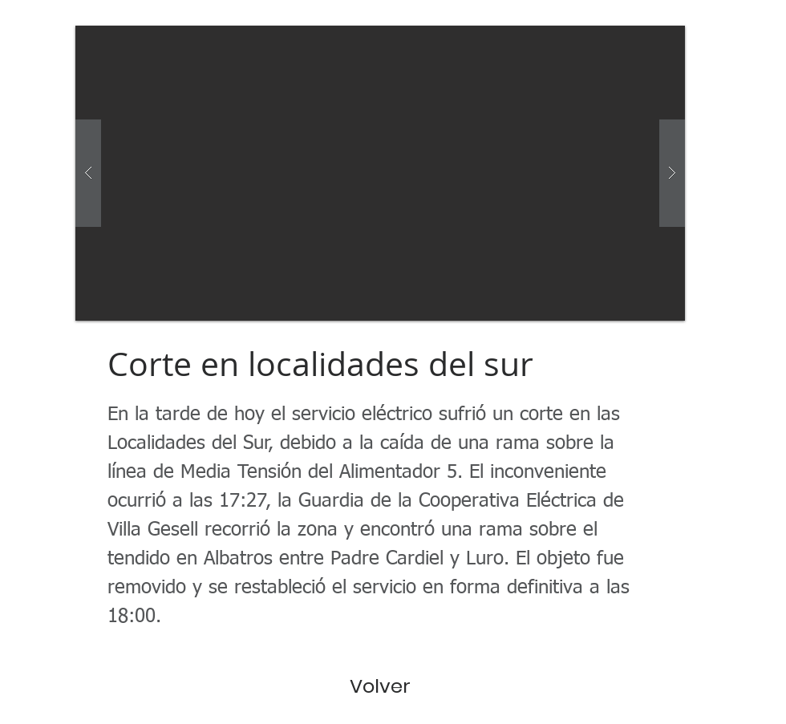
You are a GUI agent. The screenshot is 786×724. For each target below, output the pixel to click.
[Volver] (380, 686)
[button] (380, 173)
